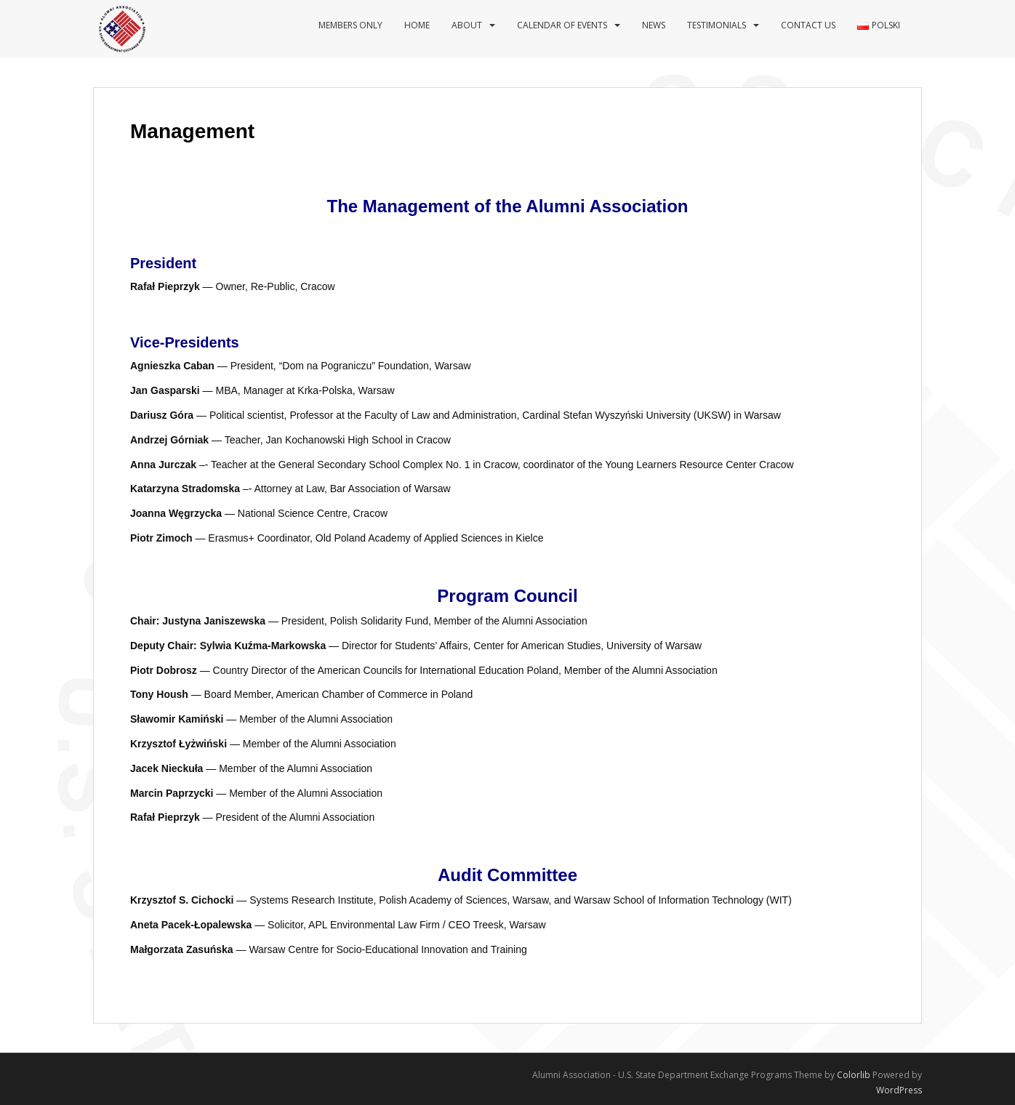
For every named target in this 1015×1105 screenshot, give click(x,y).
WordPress (899, 1090)
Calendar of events (562, 25)
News (653, 25)
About (467, 25)
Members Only (350, 25)
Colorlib (853, 1075)
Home (417, 25)
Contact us (808, 25)
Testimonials (716, 25)
